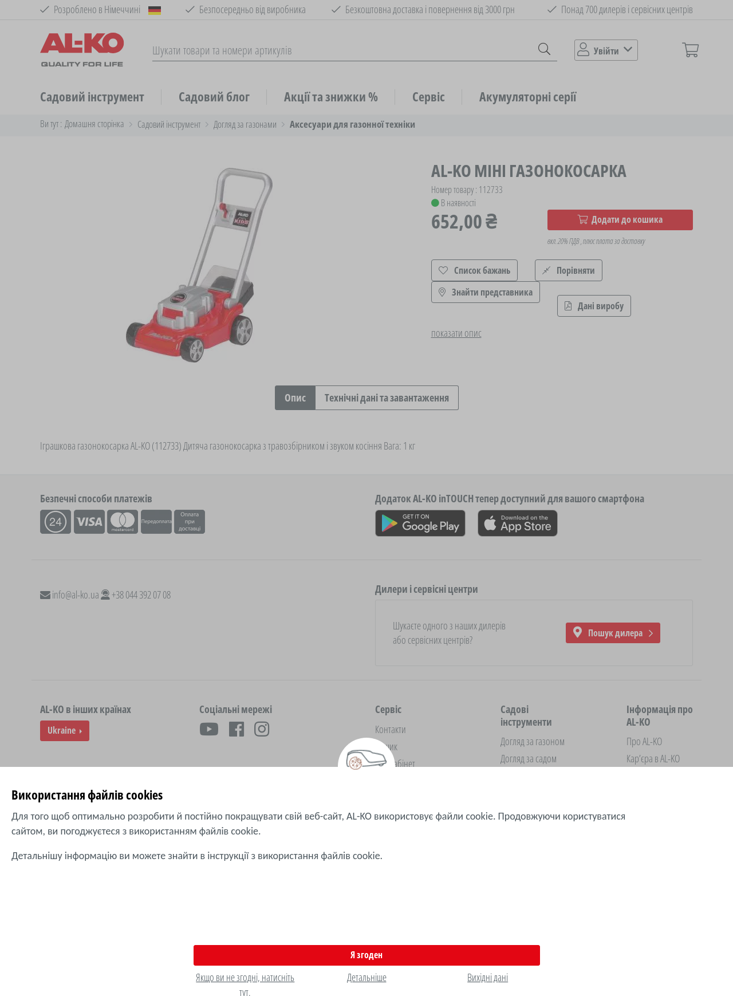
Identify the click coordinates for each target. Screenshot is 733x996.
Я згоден (366, 954)
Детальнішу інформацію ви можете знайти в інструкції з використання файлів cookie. (197, 855)
